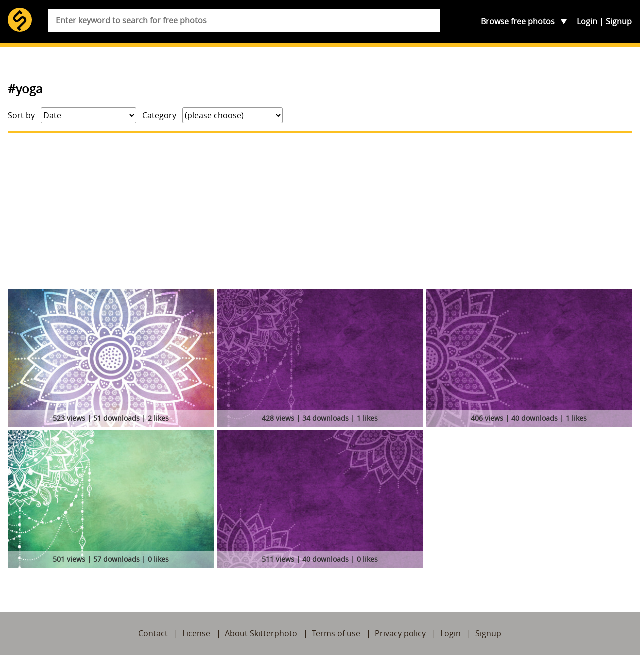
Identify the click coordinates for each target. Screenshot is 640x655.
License (196, 633)
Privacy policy (400, 633)
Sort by (21, 115)
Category (159, 115)
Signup (619, 21)
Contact (153, 633)
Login (587, 21)
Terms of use (336, 633)
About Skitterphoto (261, 633)
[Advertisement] (320, 212)
